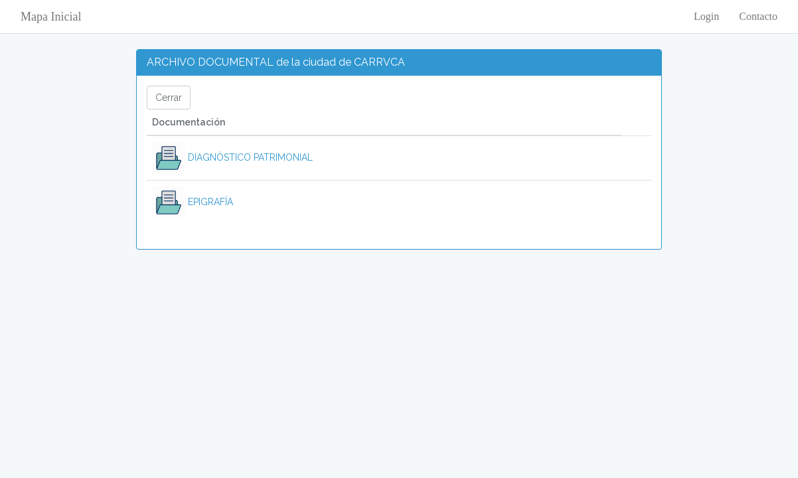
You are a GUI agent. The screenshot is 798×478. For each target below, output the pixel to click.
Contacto (758, 16)
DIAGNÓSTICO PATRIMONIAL (232, 157)
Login (706, 16)
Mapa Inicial (51, 16)
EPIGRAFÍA (192, 202)
